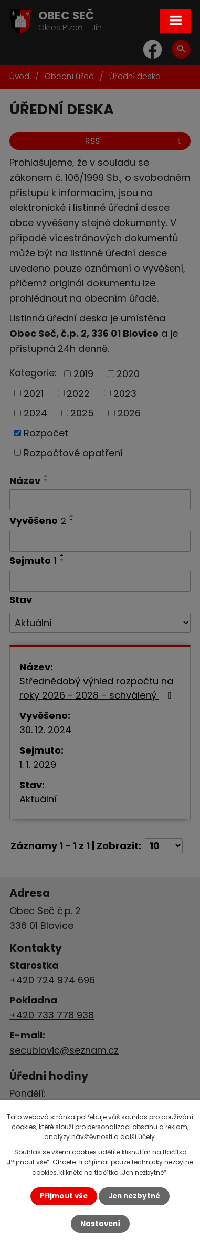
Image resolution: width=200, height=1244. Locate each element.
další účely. (138, 1136)
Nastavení (100, 1224)
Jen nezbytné (134, 1196)
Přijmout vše (64, 1196)
